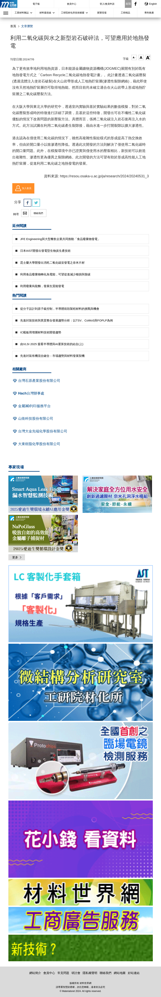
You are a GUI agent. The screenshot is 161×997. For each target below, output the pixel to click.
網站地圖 (119, 973)
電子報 (36, 4)
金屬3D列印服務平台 (31, 406)
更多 (17, 557)
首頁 (13, 26)
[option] (80, 604)
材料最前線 (45, 12)
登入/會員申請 (107, 4)
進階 (128, 3)
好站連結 (134, 973)
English (150, 3)
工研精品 (125, 12)
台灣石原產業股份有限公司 (36, 381)
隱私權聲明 (90, 973)
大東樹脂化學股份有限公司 (36, 444)
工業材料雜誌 (22, 12)
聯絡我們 (38, 213)
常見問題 (63, 973)
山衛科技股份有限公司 (32, 418)
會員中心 (71, 4)
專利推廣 (149, 12)
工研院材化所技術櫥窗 (72, 12)
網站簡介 (35, 973)
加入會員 (23, 188)
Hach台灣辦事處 (28, 393)
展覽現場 (102, 12)
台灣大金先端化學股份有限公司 (39, 431)
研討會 (75, 973)
